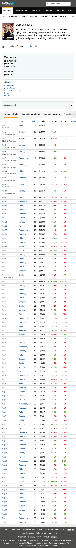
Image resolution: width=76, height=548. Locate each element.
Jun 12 (4, 178)
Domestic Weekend (31, 114)
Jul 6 (3, 286)
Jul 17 (4, 330)
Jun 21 (4, 222)
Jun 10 (4, 165)
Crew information (10, 88)
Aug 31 (4, 514)
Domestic (7, 10)
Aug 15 (4, 449)
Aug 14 (4, 445)
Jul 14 (4, 318)
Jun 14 (4, 191)
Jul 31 (4, 388)
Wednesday (23, 158)
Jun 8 (4, 152)
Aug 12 (4, 436)
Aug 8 (4, 420)
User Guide (31, 533)
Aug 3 (4, 400)
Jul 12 (4, 310)
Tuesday (22, 152)
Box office (8, 96)
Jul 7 (3, 290)
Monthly (33, 16)
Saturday (22, 132)
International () (11, 66)
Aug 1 (4, 392)
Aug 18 (4, 461)
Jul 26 (4, 367)
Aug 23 (4, 481)
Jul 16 (4, 326)
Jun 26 (4, 242)
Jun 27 (4, 246)
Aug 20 (4, 469)
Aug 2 (4, 396)
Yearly (54, 16)
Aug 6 (4, 412)
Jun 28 (4, 250)
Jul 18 (4, 335)
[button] (73, 3)
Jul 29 (4, 379)
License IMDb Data (44, 533)
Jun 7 (4, 145)
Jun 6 (4, 138)
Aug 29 (4, 506)
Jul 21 (4, 347)
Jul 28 (4, 375)
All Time (60, 10)
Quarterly (44, 16)
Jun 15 (4, 197)
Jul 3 (3, 271)
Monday (22, 145)
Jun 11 (4, 171)
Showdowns (59, 529)
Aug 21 (4, 473)
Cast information (10, 86)
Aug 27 (4, 498)
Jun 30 (4, 259)
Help (55, 533)
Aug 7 (4, 416)
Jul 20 (4, 343)
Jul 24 (4, 359)
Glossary (22, 533)
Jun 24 (4, 234)
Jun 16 (4, 201)
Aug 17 (4, 457)
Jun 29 (4, 255)
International (21, 10)
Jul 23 (4, 355)
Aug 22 (4, 477)
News (6, 93)
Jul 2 (3, 267)
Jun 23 (4, 230)
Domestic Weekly (52, 114)
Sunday (22, 138)
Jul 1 (3, 263)
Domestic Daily (11, 114)
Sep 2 (4, 522)
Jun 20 (4, 218)
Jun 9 (4, 158)
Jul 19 (4, 339)
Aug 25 (4, 490)
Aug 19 (4, 465)
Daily (4, 16)
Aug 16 (4, 453)
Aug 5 (4, 408)
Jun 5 (4, 132)
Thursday (22, 165)
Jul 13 (4, 314)
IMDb (48, 537)
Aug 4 (4, 404)
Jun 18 (4, 210)
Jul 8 (3, 294)
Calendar (48, 10)
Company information (12, 91)
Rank (33, 121)
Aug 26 (4, 494)
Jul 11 (4, 306)
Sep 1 (4, 518)
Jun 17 (4, 206)
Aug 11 (4, 432)
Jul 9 (3, 298)
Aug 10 (4, 428)
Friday (21, 125)
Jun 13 (4, 184)
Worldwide (35, 10)
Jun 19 (4, 214)
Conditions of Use (56, 543)
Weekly (23, 16)
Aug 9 (4, 424)
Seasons (63, 16)
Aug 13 (4, 441)
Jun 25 (4, 238)
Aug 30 (4, 510)
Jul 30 (4, 383)
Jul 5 (3, 281)
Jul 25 (4, 363)
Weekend (13, 16)
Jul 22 (4, 351)
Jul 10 (4, 302)
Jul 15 (4, 322)
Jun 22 (4, 226)
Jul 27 (4, 371)
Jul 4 (3, 275)
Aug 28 (4, 502)
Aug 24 (4, 485)
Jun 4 (4, 125)
